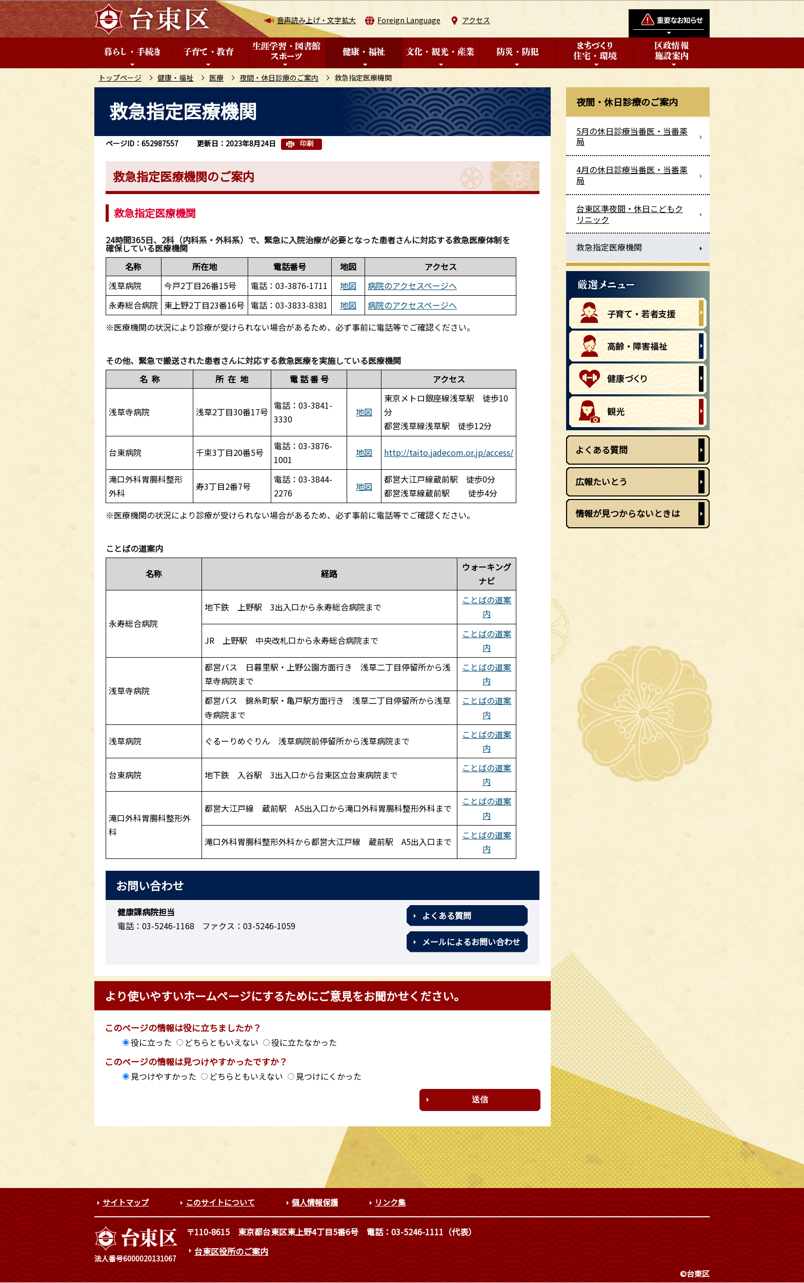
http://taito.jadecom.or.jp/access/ (448, 452)
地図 (348, 285)
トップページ (120, 77)
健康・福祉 (175, 77)
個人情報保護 (315, 1202)
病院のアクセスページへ (412, 285)
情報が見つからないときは (627, 513)
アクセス (476, 20)
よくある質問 (446, 915)
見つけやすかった (163, 1076)
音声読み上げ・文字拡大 (316, 20)
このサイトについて (220, 1202)
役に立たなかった (304, 1042)
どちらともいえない (221, 1042)
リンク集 (390, 1202)
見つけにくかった (328, 1076)
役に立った (151, 1042)
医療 (216, 77)
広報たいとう (601, 481)
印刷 (306, 143)
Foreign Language (408, 20)
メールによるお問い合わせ (471, 941)
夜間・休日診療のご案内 (278, 77)
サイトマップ (126, 1202)
